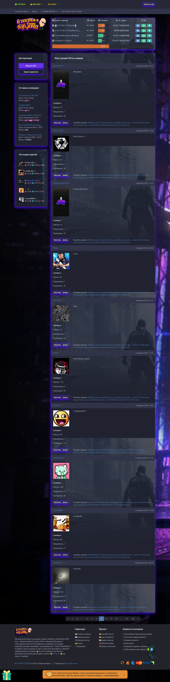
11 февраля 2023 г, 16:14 (144, 458)
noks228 (57, 300)
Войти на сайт (149, 4)
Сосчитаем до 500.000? (29, 95)
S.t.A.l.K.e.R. (117, 125)
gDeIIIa (117, 123)
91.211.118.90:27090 (121, 36)
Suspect (86, 125)
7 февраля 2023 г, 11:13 (144, 353)
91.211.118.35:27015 (121, 26)
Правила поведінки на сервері (31, 135)
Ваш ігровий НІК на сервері (30, 125)
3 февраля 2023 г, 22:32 (144, 248)
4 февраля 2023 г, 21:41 (144, 300)
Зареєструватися (31, 72)
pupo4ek (97, 123)
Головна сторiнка (21, 11)
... (82, 619)
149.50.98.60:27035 (121, 31)
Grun (112, 123)
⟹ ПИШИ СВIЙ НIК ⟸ (49, 11)
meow (26, 100)
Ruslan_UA (103, 400)
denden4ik (94, 125)
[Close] (124, 672)
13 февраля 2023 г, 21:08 (144, 510)
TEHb (141, 123)
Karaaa (110, 125)
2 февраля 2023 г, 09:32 (144, 66)
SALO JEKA (58, 130)
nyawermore (58, 458)
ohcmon (135, 123)
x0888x (90, 123)
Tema (55, 248)
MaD (80, 125)
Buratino (56, 405)
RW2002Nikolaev (108, 450)
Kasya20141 (58, 66)
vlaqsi (146, 123)
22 (133, 619)
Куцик (75, 125)
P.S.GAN (28, 140)
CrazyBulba (58, 510)
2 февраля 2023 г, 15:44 (144, 131)
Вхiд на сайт (31, 66)
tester (55, 353)
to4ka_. (129, 123)
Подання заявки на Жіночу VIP (31, 115)
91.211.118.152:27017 (121, 41)
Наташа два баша (61, 183)
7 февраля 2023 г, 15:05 (144, 405)
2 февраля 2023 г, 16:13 (144, 183)
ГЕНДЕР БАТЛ (24, 105)
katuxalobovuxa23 (31, 120)
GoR (26, 130)
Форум (34, 11)
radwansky (106, 123)
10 (116, 619)
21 (127, 619)
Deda (123, 123)
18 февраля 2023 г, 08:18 (144, 563)
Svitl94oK (102, 125)
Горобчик (57, 563)
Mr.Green (126, 125)
